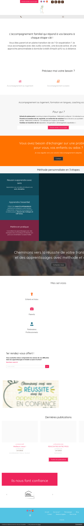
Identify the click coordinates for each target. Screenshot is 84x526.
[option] (29, 494)
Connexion (78, 524)
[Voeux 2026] (20, 431)
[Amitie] (58, 431)
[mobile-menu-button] (63, 17)
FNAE (39, 524)
